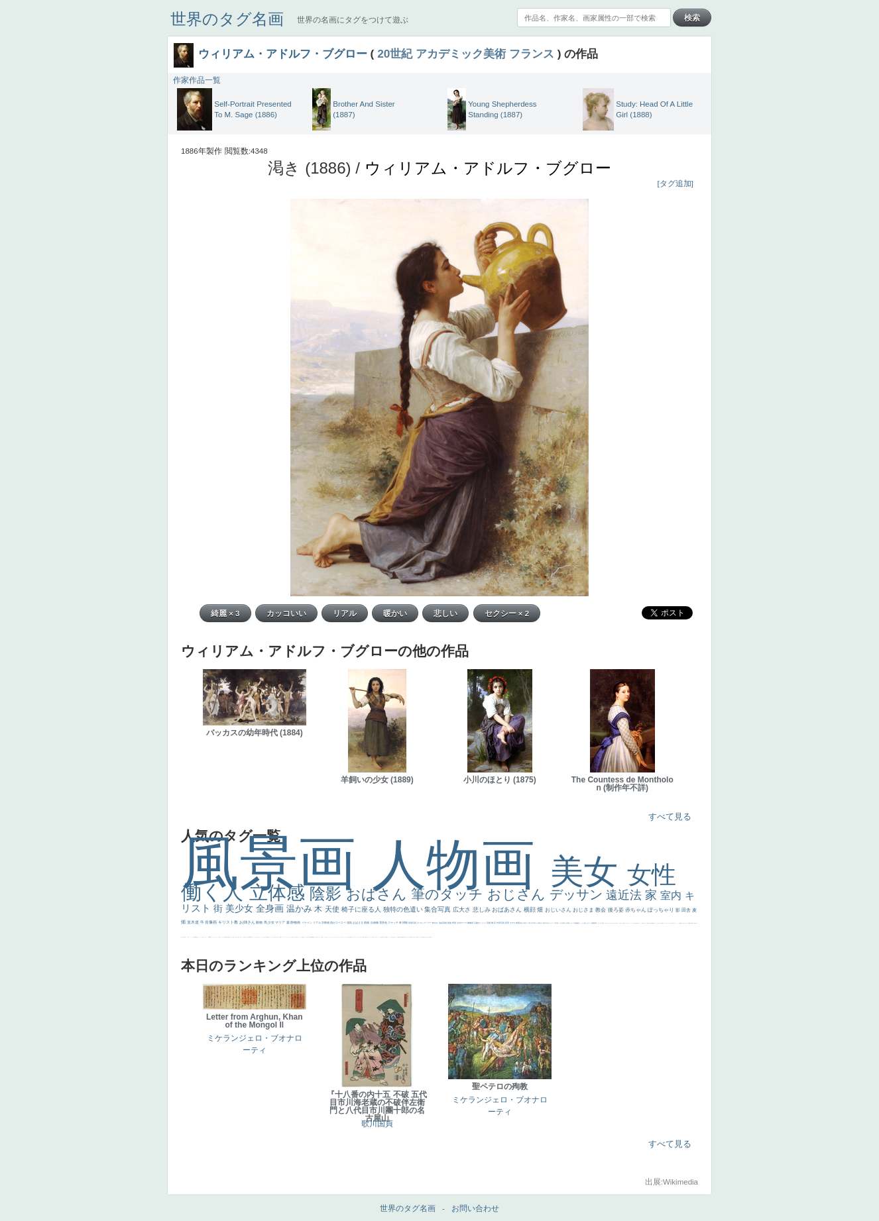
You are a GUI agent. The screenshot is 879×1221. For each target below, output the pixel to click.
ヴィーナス (639, 923)
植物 (367, 922)
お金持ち (606, 923)
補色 (578, 923)
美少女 (240, 908)
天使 (333, 909)
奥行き (663, 923)
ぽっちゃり (661, 910)
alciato (653, 923)
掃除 (405, 922)
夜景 (507, 923)
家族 (449, 923)
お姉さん (248, 922)
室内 (672, 895)
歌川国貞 (377, 1124)
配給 (611, 923)
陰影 (328, 893)
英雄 (445, 923)
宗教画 (326, 922)
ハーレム (656, 923)
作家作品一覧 (197, 80)
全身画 (271, 908)
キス (589, 923)
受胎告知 (680, 923)
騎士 (608, 923)
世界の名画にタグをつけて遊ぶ (352, 20)
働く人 (215, 892)
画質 (635, 923)
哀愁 (643, 923)
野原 (454, 923)
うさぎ (561, 923)
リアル (317, 922)
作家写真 (501, 923)
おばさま (358, 922)
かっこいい (677, 923)
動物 (259, 922)
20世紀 (394, 53)
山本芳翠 (650, 923)
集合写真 (438, 909)
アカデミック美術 (461, 53)
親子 (692, 923)
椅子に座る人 (362, 909)
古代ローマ (462, 923)
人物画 (461, 864)
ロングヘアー (426, 923)
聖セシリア (625, 923)
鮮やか (435, 923)
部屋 (595, 923)
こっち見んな (584, 923)
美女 (588, 871)
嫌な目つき (614, 923)
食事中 (648, 923)
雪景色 (383, 922)
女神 (658, 923)
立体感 (279, 892)
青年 (535, 923)
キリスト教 (228, 922)
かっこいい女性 (631, 923)
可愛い (696, 923)
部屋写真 (412, 923)
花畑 (489, 923)
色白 (623, 923)
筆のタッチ (449, 894)
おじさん (518, 894)
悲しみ (483, 909)
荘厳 (476, 923)
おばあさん (508, 909)
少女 (271, 922)
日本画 (556, 923)
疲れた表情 (566, 923)
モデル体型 (515, 923)
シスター (669, 923)
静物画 (295, 922)
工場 (529, 923)
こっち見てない (620, 923)
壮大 (541, 923)
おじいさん (559, 910)
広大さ (463, 909)
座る (634, 923)
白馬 (627, 923)
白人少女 (645, 923)
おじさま (584, 910)
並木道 (193, 922)
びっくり (482, 923)
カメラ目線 (573, 923)
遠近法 (625, 895)
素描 (521, 923)
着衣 (544, 923)
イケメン (307, 922)
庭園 (593, 923)
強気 (350, 922)
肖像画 (211, 922)
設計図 (688, 923)
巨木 (532, 923)
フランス (531, 53)
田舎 (686, 910)
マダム (610, 923)
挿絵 (690, 923)
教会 (601, 910)
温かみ (300, 909)
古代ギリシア (550, 923)
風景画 (276, 863)
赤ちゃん (636, 910)
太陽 (538, 923)
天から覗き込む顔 (684, 923)
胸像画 (470, 923)
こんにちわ (601, 923)
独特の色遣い (404, 909)
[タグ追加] (675, 183)
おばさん (378, 894)
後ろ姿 (616, 910)
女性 (651, 874)
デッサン (578, 894)
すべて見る (669, 817)
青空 (526, 923)
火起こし (666, 923)
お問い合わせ (475, 1208)
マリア (280, 922)
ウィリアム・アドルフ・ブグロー (282, 53)
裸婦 (694, 923)
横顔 (531, 909)
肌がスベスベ (338, 922)
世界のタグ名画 (227, 19)
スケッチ (393, 922)
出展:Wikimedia (671, 1182)
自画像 (375, 922)
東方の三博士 (672, 923)
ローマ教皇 (660, 923)
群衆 (691, 923)
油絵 (441, 923)
